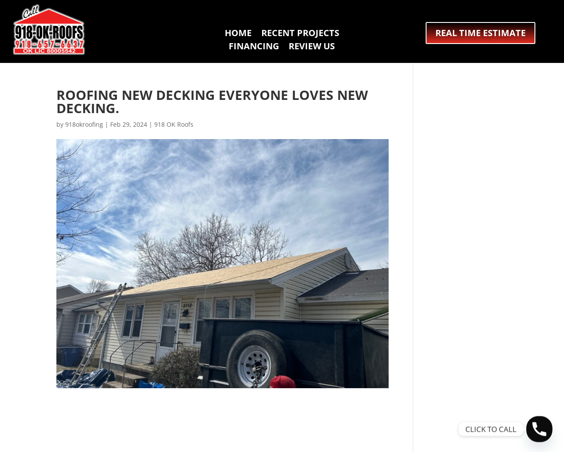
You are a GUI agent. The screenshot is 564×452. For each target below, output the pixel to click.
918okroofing (84, 124)
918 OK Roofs (173, 124)
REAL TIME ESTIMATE (480, 33)
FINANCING (254, 47)
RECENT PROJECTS (300, 34)
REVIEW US (312, 47)
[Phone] (539, 429)
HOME (238, 34)
